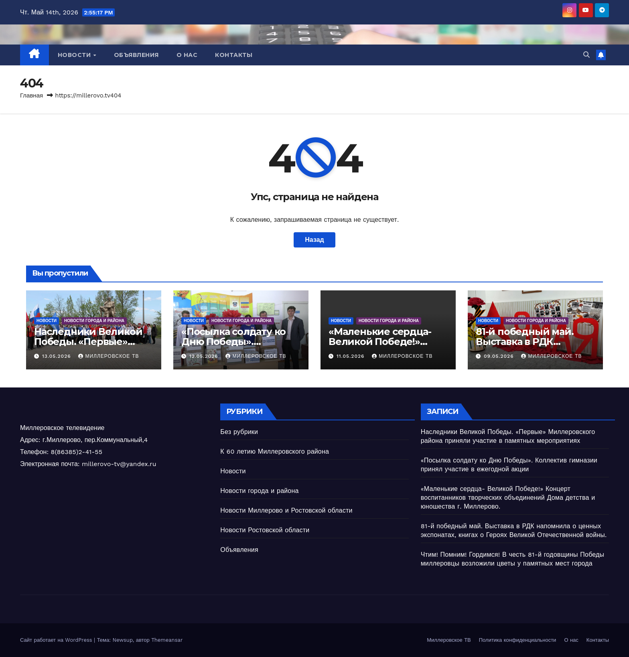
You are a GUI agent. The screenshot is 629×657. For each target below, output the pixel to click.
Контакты (233, 55)
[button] (586, 55)
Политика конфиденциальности (517, 640)
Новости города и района (94, 320)
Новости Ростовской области (264, 530)
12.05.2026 (204, 356)
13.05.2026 (57, 356)
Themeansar (167, 640)
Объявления (136, 55)
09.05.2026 (499, 356)
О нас (187, 55)
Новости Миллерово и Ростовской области (286, 510)
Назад (314, 239)
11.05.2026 (351, 356)
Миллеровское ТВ (108, 356)
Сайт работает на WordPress (57, 640)
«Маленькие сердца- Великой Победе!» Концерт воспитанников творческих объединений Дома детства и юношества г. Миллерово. (508, 497)
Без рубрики (239, 432)
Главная (31, 95)
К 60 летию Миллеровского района (274, 451)
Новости (75, 55)
